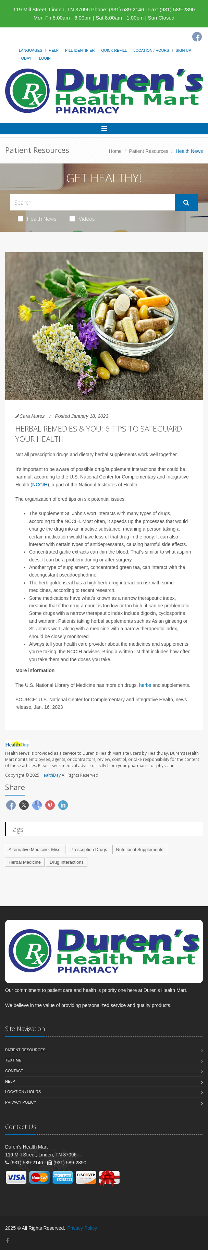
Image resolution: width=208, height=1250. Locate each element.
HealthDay (50, 775)
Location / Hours (151, 50)
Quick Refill (114, 50)
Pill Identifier (80, 50)
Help (54, 50)
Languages (30, 50)
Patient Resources (148, 151)
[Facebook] (197, 36)
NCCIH (39, 484)
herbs (145, 685)
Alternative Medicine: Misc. (35, 849)
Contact (14, 1071)
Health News (37, 218)
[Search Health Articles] (92, 202)
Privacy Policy (20, 1102)
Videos (82, 218)
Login (45, 58)
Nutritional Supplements (139, 849)
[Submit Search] (186, 202)
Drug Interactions (67, 862)
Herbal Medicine (25, 862)
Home (115, 151)
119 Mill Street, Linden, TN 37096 (51, 9)
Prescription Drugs (89, 849)
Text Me (13, 1060)
